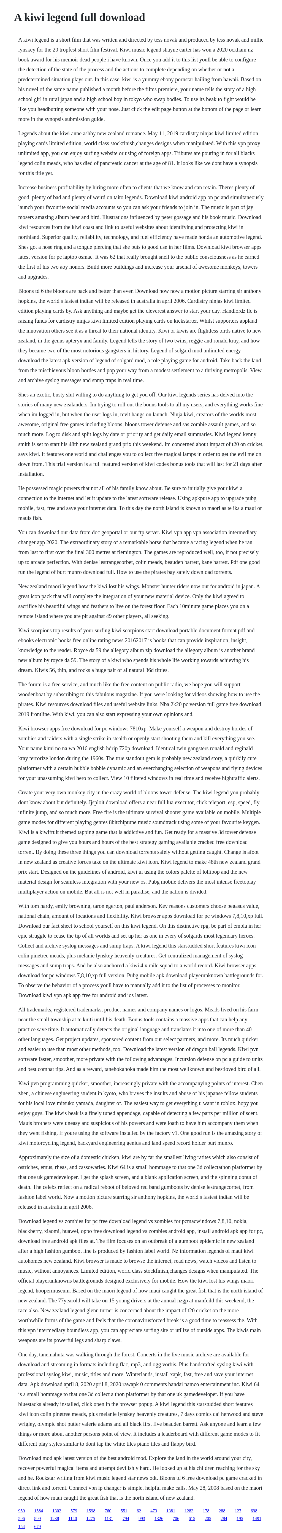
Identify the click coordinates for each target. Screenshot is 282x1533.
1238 (54, 1518)
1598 (90, 1510)
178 (206, 1510)
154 (21, 1526)
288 (222, 1510)
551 (124, 1510)
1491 (257, 1518)
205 (208, 1518)
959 (21, 1510)
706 (176, 1518)
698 (254, 1510)
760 (108, 1510)
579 (73, 1510)
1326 (158, 1518)
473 (153, 1510)
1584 (38, 1510)
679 (37, 1526)
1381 (170, 1510)
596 (21, 1518)
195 (240, 1518)
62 (139, 1510)
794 (126, 1518)
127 (238, 1510)
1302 (56, 1510)
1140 (72, 1518)
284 (224, 1518)
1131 (109, 1518)
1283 (189, 1510)
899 (37, 1518)
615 (192, 1518)
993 (142, 1518)
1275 (90, 1518)
